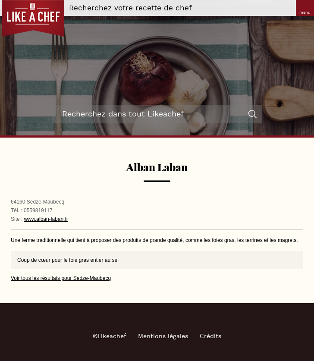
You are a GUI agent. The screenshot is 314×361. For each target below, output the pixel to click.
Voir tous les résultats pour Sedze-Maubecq (61, 278)
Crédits (210, 336)
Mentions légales (163, 336)
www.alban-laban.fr (46, 219)
